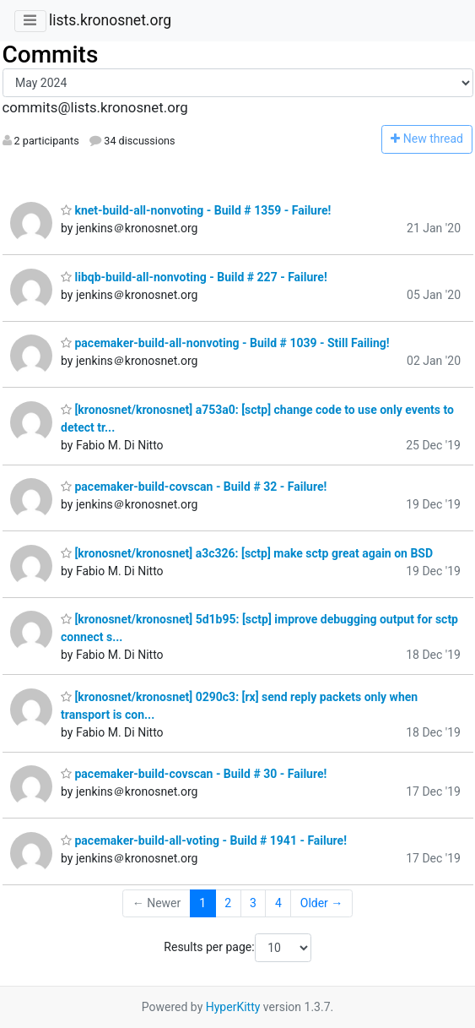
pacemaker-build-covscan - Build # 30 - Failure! (194, 774)
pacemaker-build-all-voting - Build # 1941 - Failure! (204, 840)
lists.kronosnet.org (110, 20)
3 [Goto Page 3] (253, 903)
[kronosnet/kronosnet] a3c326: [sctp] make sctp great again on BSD (247, 553)
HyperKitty (233, 1007)
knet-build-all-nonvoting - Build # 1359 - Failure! (196, 210)
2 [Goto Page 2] (227, 903)
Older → (321, 903)
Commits (51, 54)
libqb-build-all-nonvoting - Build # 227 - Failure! (194, 277)
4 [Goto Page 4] (278, 903)
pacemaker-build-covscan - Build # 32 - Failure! (194, 486)
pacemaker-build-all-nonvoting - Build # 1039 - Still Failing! (225, 343)
